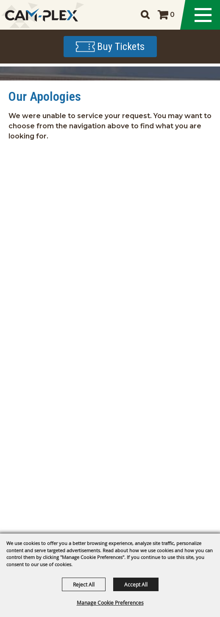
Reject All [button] (84, 584)
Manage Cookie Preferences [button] (110, 602)
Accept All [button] (136, 584)
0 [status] (172, 15)
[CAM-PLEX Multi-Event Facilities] (41, 15)
